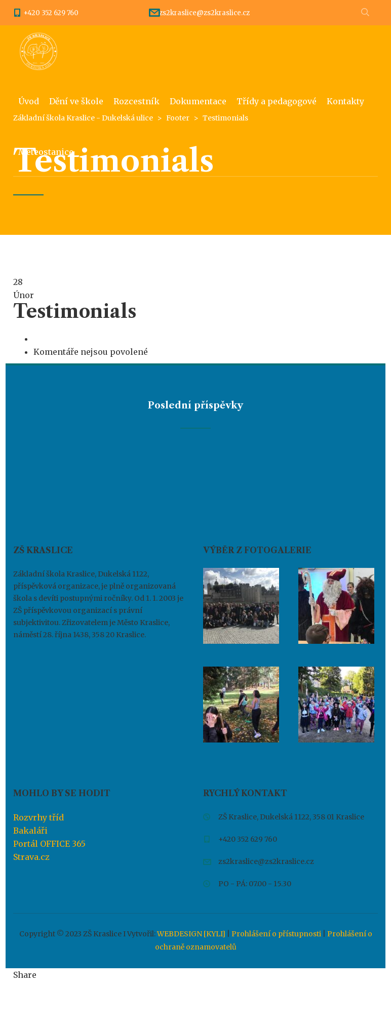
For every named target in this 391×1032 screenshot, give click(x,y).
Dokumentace (198, 101)
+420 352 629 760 (51, 13)
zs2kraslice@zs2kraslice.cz (204, 13)
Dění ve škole (76, 101)
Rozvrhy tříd (38, 817)
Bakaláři (30, 830)
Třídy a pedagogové (277, 101)
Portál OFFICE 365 (49, 844)
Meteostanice (45, 152)
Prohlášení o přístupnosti (276, 933)
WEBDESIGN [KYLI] (191, 933)
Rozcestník (136, 101)
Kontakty (345, 101)
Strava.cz (31, 857)
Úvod (28, 101)
